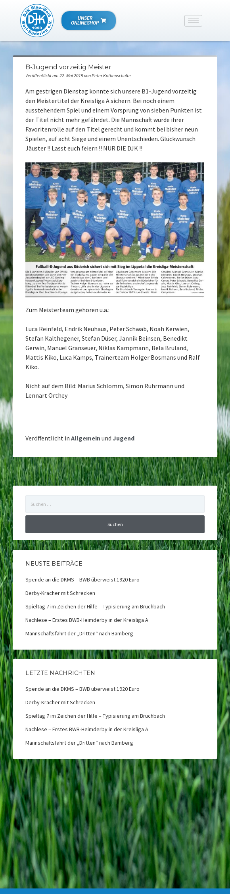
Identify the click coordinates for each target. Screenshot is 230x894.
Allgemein (85, 438)
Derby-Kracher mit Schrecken (60, 593)
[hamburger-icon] (193, 21)
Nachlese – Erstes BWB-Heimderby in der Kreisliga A (86, 619)
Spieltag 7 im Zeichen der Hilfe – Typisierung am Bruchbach (95, 606)
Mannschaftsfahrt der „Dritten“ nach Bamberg (79, 633)
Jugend (123, 438)
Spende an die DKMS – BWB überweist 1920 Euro (82, 579)
